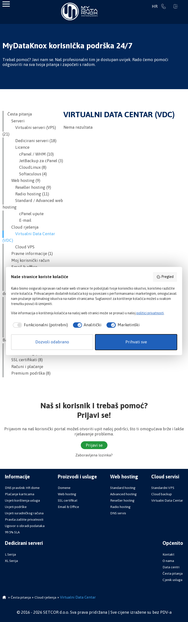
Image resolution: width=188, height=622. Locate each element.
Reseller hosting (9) (29, 187)
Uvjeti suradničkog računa (24, 513)
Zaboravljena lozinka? (94, 455)
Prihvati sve (136, 341)
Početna (4, 598)
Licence (18, 147)
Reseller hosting (122, 500)
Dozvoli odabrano (52, 341)
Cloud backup (161, 494)
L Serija (10, 554)
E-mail (19, 220)
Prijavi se (175, 6)
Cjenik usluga (172, 580)
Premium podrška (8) (28, 373)
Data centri (171, 567)
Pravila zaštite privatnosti (24, 519)
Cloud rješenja (22, 227)
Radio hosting (120, 507)
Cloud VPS (21, 246)
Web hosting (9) (23, 180)
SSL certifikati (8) (25, 359)
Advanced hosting (123, 494)
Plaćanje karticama (19, 494)
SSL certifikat (67, 500)
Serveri (15, 120)
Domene (64, 488)
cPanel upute (25, 213)
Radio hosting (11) (28, 193)
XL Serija (11, 561)
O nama (168, 561)
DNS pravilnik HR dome (22, 488)
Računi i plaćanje (25, 366)
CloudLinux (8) (26, 167)
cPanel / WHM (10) (30, 154)
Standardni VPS (162, 488)
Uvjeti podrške (16, 507)
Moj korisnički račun (28, 260)
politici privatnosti (150, 313)
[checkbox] (39, 325)
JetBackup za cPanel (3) (35, 160)
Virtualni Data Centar (167, 500)
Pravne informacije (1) (30, 253)
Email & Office (68, 507)
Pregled (165, 277)
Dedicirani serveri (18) (31, 140)
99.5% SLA (12, 532)
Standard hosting (122, 488)
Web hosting (67, 494)
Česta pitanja (19, 114)
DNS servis (118, 513)
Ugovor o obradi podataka (25, 526)
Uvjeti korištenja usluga (22, 500)
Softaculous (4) (27, 173)
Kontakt (168, 554)
